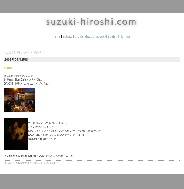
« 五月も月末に (13, 52)
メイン (28, 52)
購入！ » (39, 52)
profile (79, 36)
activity (68, 36)
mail (128, 36)
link (120, 36)
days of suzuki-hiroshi (100, 36)
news (56, 36)
